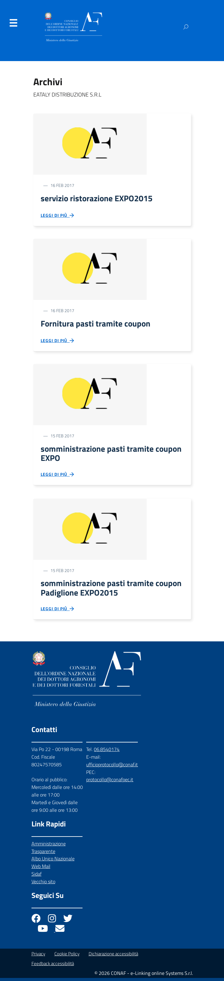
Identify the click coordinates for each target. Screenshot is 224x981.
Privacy (38, 956)
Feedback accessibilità (52, 966)
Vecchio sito (43, 884)
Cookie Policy (66, 956)
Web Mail (40, 869)
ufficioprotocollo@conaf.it (112, 767)
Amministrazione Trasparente (48, 850)
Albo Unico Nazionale (53, 861)
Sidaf (36, 877)
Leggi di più (58, 216)
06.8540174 (106, 752)
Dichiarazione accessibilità (113, 956)
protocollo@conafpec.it (109, 782)
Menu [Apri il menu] (13, 23)
